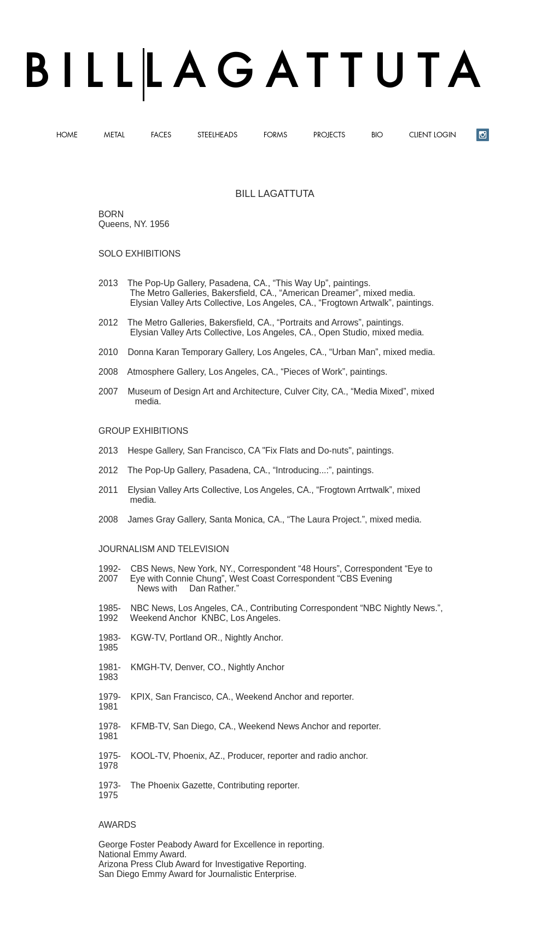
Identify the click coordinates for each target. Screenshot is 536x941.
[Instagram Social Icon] (482, 135)
